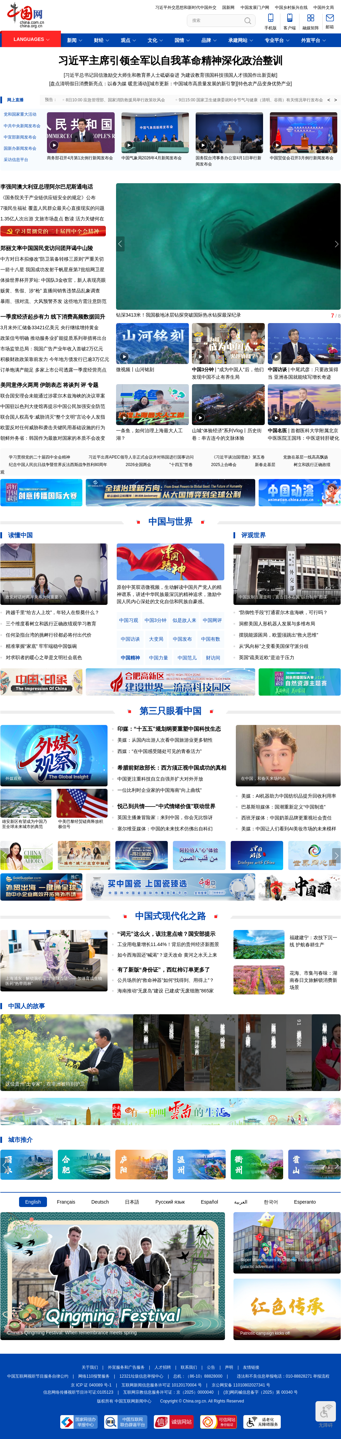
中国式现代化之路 (170, 916)
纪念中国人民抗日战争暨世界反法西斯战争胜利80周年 (58, 464)
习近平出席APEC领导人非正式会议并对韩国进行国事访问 (141, 457)
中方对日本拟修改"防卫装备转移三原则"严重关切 (52, 259)
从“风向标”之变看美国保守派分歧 (274, 646)
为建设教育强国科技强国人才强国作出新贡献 (228, 75)
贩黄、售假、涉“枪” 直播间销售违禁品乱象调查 (50, 290)
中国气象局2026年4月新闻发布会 (151, 158)
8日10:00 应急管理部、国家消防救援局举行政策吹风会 (115, 100)
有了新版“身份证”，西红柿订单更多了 (163, 970)
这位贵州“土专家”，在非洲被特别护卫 (45, 1084)
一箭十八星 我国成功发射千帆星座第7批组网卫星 (52, 269)
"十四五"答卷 (181, 464)
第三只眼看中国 (170, 711)
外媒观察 (13, 778)
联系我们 (189, 1367)
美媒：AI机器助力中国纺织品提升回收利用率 (288, 796)
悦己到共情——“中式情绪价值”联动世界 (166, 806)
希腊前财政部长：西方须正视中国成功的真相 (171, 768)
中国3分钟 (203, 369)
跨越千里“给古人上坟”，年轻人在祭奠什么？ (52, 612)
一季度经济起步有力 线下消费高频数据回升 (52, 317)
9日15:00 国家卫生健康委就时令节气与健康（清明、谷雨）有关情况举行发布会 (251, 100)
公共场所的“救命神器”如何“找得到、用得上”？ (165, 980)
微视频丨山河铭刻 (135, 369)
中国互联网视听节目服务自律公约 (37, 1376)
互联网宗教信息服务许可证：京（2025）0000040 (168, 1392)
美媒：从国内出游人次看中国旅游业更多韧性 (165, 740)
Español (209, 1202)
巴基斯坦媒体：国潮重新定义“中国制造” (283, 807)
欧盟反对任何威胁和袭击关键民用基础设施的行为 (52, 427)
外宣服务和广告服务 (126, 1367)
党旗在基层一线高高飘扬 (305, 457)
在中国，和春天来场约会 (263, 778)
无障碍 (325, 1414)
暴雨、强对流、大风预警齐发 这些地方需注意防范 (53, 301)
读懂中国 (20, 535)
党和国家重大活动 (20, 114)
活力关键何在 (90, 218)
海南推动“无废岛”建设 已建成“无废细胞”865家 (165, 990)
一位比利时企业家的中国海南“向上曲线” (159, 790)
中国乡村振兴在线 (291, 7)
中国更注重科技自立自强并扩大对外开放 (160, 779)
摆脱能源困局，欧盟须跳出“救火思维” (278, 635)
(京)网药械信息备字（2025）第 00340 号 (261, 1392)
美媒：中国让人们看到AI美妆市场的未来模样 (288, 828)
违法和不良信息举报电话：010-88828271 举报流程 (283, 1376)
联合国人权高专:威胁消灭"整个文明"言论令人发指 (52, 417)
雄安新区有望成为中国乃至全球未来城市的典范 (24, 824)
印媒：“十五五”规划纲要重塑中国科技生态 (169, 729)
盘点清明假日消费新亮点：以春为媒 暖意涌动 (98, 83)
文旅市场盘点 (49, 218)
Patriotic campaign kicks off (265, 1333)
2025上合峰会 (224, 464)
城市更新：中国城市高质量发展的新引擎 (193, 83)
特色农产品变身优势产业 (264, 83)
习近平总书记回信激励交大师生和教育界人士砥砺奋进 (122, 75)
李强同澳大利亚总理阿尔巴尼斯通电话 (46, 187)
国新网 (228, 7)
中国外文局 (323, 7)
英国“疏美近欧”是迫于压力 (266, 657)
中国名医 (277, 430)
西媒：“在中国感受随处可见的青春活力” (159, 751)
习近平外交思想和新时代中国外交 (185, 7)
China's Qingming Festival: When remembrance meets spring (72, 1332)
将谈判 (71, 385)
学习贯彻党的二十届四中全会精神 (39, 457)
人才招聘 (163, 1367)
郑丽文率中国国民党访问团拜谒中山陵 (46, 248)
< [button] (328, 100)
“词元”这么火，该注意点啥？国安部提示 (166, 934)
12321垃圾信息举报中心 (141, 1376)
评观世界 (253, 535)
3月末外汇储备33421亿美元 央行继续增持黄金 (49, 327)
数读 (69, 218)
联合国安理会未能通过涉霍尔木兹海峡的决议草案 (52, 395)
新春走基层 (265, 464)
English (33, 1202)
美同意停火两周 (19, 385)
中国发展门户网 (255, 7)
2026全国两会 (138, 464)
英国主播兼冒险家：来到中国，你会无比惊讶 (165, 817)
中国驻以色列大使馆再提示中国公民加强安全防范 (52, 406)
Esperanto (305, 1202)
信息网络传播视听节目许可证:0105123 (78, 1392)
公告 (211, 1367)
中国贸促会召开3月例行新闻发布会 (302, 158)
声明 (229, 1367)
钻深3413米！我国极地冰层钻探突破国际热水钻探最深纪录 (178, 315)
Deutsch (100, 1202)
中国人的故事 (26, 1006)
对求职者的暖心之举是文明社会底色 (44, 657)
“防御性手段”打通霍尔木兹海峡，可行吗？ (283, 612)
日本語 (132, 1202)
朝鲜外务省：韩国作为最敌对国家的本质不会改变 (52, 438)
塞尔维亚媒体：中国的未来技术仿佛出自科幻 (165, 828)
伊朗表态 (51, 385)
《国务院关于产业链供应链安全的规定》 (43, 197)
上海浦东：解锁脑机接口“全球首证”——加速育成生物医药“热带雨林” (53, 981)
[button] (336, 243)
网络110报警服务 (94, 1376)
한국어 (271, 1202)
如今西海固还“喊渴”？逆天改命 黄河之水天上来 (167, 955)
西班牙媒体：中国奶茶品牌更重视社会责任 (286, 817)
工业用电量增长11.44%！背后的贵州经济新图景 (168, 944)
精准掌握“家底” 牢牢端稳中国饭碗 (41, 646)
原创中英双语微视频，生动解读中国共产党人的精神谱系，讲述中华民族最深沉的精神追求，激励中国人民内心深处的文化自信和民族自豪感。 (169, 594)
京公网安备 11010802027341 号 (241, 1385)
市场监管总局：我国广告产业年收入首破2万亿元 (51, 348)
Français (66, 1202)
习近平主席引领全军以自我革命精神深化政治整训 (170, 60)
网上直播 (15, 100)
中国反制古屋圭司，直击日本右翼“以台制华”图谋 (283, 597)
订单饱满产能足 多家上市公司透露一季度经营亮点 (53, 370)
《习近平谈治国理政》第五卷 (238, 457)
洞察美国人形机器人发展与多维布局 (277, 623)
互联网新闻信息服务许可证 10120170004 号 (161, 1385)
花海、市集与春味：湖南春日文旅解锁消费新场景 (313, 980)
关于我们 (90, 1367)
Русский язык (170, 1202)
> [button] (335, 100)
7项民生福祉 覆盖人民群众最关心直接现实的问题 (52, 208)
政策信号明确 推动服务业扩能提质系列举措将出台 (53, 338)
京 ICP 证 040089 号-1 (91, 1385)
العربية (240, 1202)
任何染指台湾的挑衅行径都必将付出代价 (49, 635)
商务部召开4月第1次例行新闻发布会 (80, 158)
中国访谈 (277, 369)
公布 (91, 197)
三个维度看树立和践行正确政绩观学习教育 (51, 623)
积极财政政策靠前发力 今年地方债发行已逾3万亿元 (54, 359)
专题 (92, 385)
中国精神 (130, 657)
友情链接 (251, 1367)
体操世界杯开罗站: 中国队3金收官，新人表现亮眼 (53, 280)
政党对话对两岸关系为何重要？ (34, 597)
